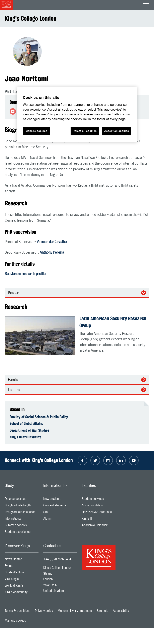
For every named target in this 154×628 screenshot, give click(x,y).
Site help (102, 610)
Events (13, 380)
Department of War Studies (29, 430)
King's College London (31, 18)
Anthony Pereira (52, 252)
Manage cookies (15, 620)
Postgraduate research (21, 512)
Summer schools (21, 526)
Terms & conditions (17, 610)
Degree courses (21, 499)
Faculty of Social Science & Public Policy (39, 416)
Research (15, 293)
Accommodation (99, 506)
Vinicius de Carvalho (52, 242)
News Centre (21, 560)
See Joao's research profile (25, 274)
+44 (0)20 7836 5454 (57, 559)
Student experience (21, 532)
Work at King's (21, 586)
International (21, 519)
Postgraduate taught (21, 506)
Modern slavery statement (75, 610)
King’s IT (99, 519)
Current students (60, 506)
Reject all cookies (85, 130)
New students (60, 499)
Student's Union (21, 573)
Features (14, 390)
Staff (60, 512)
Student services (99, 499)
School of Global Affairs (26, 423)
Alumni (60, 519)
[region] (77, 114)
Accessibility (121, 610)
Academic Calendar (99, 526)
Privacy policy (44, 610)
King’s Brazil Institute (25, 437)
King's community (21, 593)
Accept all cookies (116, 130)
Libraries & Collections (99, 512)
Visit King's (21, 579)
